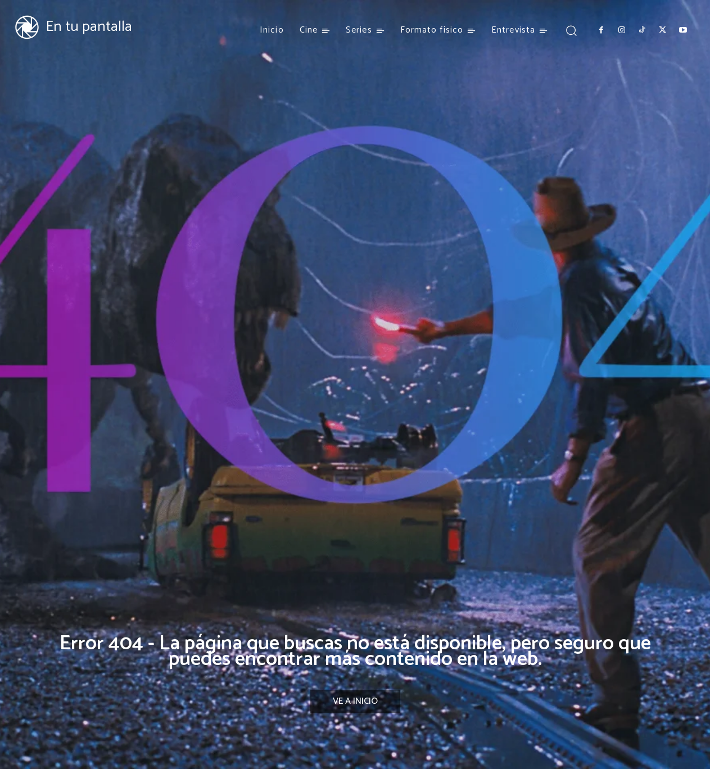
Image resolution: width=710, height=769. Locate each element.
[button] (570, 30)
